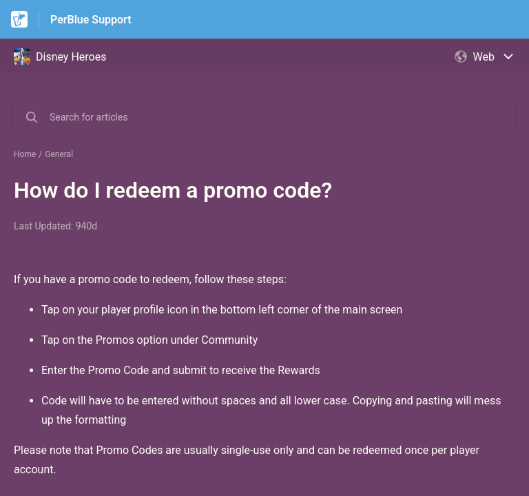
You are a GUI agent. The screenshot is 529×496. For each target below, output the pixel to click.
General (59, 154)
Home (25, 154)
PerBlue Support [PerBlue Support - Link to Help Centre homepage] (91, 19)
